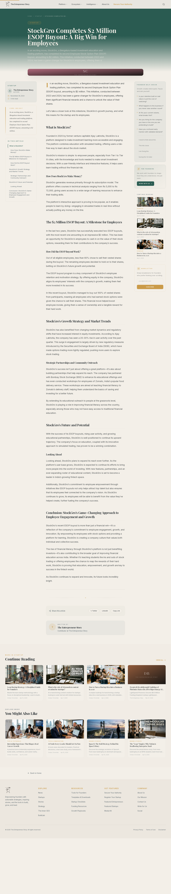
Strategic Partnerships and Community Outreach (20, 177)
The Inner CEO (44, 811)
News (40, 793)
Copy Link (116, 611)
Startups (41, 797)
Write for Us (142, 806)
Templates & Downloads (80, 797)
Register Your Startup (112, 797)
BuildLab (41, 815)
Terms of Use (151, 830)
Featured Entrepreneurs (113, 802)
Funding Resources (79, 806)
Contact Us (142, 802)
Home (30, 16)
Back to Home (34, 773)
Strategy (41, 806)
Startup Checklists (78, 802)
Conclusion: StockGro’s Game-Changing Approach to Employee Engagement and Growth (20, 194)
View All (161, 660)
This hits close (144, 145)
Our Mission (142, 797)
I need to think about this (147, 140)
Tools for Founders (78, 793)
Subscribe (150, 287)
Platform (63, 4)
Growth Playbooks (78, 811)
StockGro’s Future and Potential (21, 182)
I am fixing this (144, 151)
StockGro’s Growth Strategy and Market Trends (19, 170)
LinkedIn (105, 611)
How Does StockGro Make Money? (20, 151)
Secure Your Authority (123, 4)
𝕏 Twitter (94, 611)
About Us (105, 4)
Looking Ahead (16, 186)
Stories (41, 802)
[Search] (164, 4)
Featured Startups (111, 806)
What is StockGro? (16, 146)
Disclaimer (162, 830)
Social (140, 811)
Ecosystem (77, 4)
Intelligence (92, 4)
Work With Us (145, 183)
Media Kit (108, 811)
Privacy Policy (138, 830)
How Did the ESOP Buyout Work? (20, 164)
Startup (38, 16)
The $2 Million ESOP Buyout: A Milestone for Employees (20, 158)
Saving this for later (145, 157)
